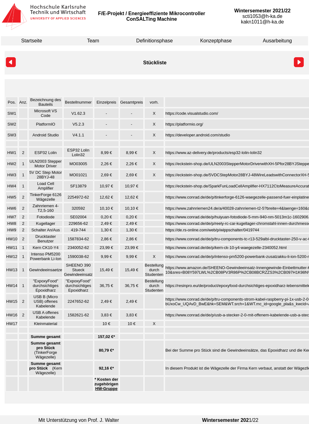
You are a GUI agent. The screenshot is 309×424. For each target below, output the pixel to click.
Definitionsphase (154, 40)
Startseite (31, 40)
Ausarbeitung (277, 40)
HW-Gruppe (106, 388)
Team (93, 40)
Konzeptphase (216, 40)
